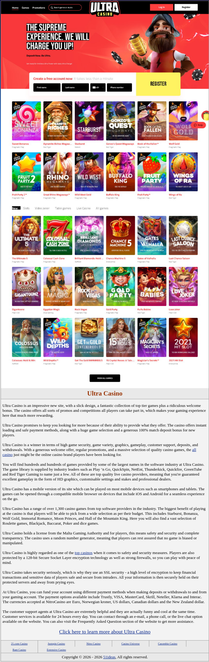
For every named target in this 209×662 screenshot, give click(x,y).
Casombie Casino (167, 643)
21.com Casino (19, 643)
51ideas (109, 657)
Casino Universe (130, 643)
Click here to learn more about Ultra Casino (104, 632)
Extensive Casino (56, 649)
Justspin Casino (56, 643)
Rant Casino (19, 649)
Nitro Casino (93, 643)
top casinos (84, 552)
